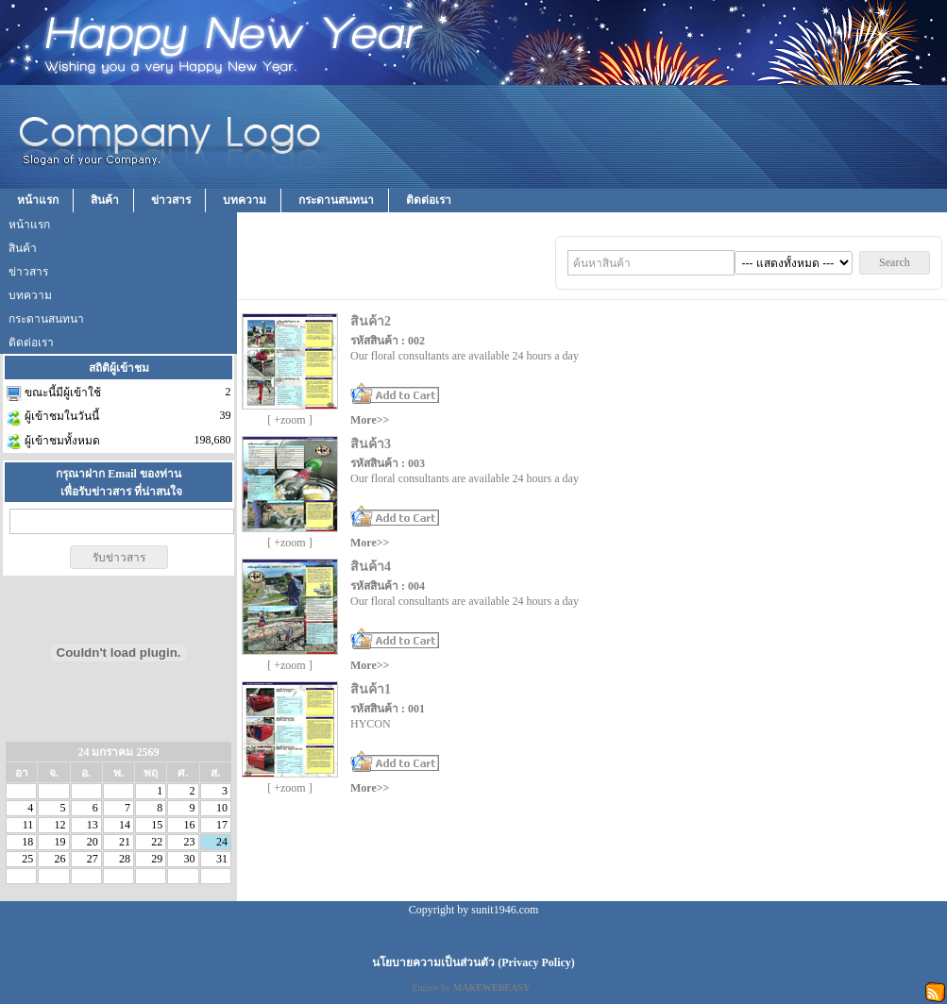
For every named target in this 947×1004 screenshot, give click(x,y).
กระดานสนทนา (336, 200)
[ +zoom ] (289, 420)
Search (894, 262)
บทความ (244, 200)
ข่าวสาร (171, 200)
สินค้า (105, 200)
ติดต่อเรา (428, 200)
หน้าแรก (38, 200)
